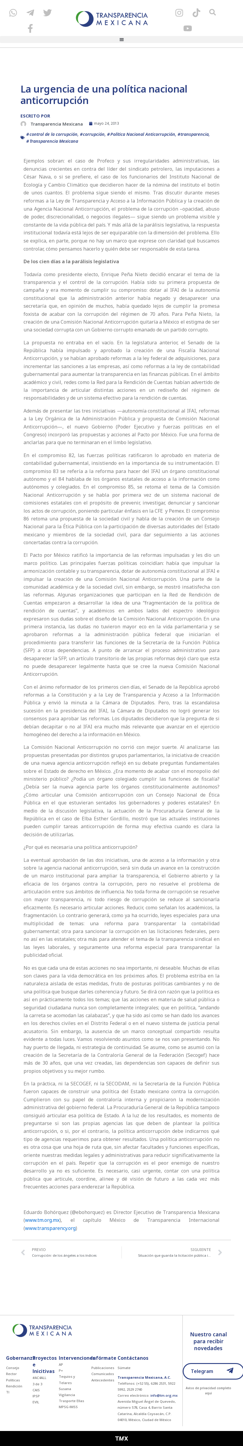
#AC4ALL (39, 1377)
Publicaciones (102, 1367)
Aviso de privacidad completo (208, 1388)
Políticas (13, 1380)
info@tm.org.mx (164, 1395)
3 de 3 (37, 1384)
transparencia (195, 134)
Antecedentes (102, 1380)
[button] (121, 40)
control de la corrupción (53, 134)
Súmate (124, 1367)
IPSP (36, 1396)
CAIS (36, 1390)
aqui (208, 1393)
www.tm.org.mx (42, 1220)
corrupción (94, 134)
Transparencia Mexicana (54, 141)
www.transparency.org (50, 1228)
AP (61, 1364)
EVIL (36, 1402)
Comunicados (102, 1373)
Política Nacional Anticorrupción (142, 134)
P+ (61, 1370)
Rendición (14, 1386)
